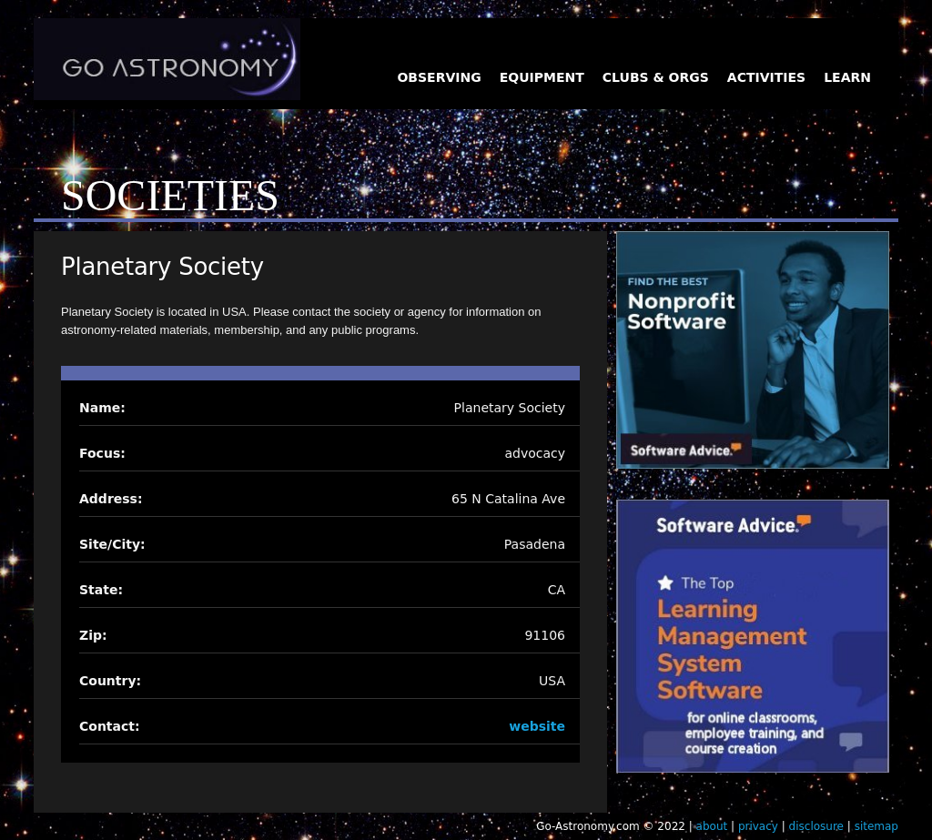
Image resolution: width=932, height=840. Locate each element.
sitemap (876, 826)
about (712, 826)
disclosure (816, 826)
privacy (758, 826)
